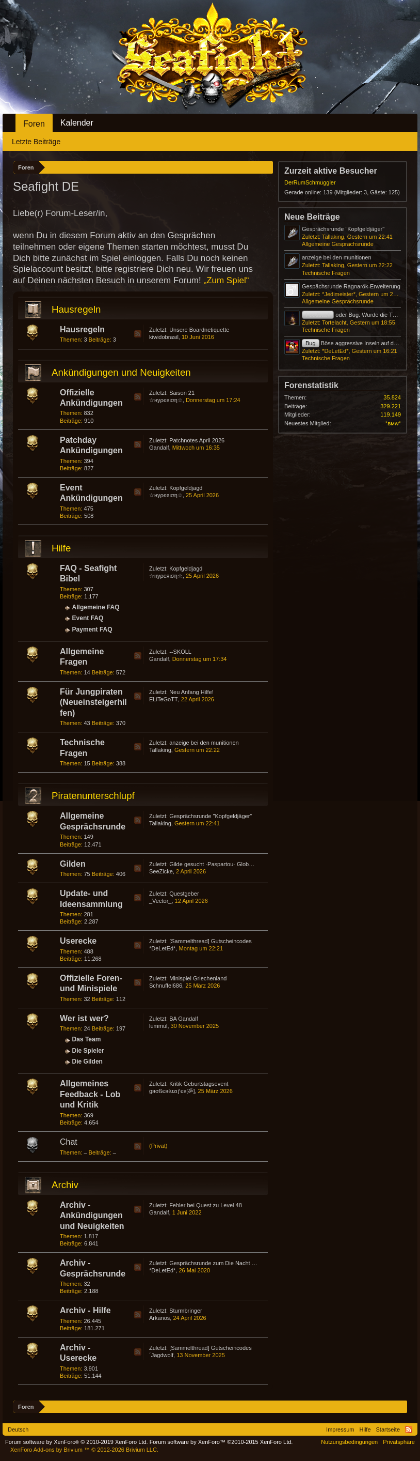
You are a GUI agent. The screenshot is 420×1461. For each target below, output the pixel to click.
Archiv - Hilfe (85, 1310)
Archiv (65, 1184)
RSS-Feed (137, 333)
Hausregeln (76, 309)
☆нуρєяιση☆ (166, 400)
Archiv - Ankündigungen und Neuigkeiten (92, 1216)
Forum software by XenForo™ (221, 1442)
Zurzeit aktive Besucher (330, 170)
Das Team (86, 1039)
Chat (68, 1141)
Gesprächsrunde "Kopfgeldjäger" (210, 816)
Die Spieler (88, 1050)
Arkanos (159, 1318)
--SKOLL (180, 652)
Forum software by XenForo (76, 1442)
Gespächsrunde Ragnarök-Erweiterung (351, 286)
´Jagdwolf (161, 1355)
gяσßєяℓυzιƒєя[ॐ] (172, 1091)
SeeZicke (161, 871)
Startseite (388, 1429)
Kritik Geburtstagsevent (198, 1084)
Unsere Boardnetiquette (199, 330)
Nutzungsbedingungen (349, 1442)
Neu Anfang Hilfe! (191, 692)
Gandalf (159, 447)
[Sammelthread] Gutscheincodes (210, 941)
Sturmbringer (185, 1311)
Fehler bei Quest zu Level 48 (205, 1205)
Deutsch (18, 1429)
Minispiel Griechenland (198, 978)
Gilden (73, 863)
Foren (34, 123)
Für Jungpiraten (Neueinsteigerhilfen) (93, 702)
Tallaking (160, 750)
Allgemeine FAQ (96, 607)
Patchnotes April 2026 (196, 440)
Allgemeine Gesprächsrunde (338, 244)
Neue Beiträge (312, 216)
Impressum (340, 1429)
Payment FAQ (92, 629)
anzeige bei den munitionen (204, 743)
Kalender (76, 122)
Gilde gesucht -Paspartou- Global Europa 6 (223, 864)
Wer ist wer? (84, 1018)
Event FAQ (88, 618)
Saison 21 (182, 393)
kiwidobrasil (164, 337)
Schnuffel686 (165, 985)
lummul (158, 1026)
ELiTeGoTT (163, 699)
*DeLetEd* (162, 948)
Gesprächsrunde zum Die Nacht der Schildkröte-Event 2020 (244, 1263)
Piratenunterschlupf (93, 795)
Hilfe (61, 548)
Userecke (78, 940)
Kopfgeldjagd (185, 488)
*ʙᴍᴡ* (393, 423)
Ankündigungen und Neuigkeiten (121, 372)
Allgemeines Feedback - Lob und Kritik (90, 1094)
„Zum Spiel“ (226, 280)
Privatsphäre (399, 1442)
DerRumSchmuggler (310, 182)
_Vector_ (160, 901)
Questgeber (184, 893)
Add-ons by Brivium (84, 1450)
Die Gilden (87, 1061)
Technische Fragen (326, 273)
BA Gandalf (183, 1019)
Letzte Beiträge (36, 141)
